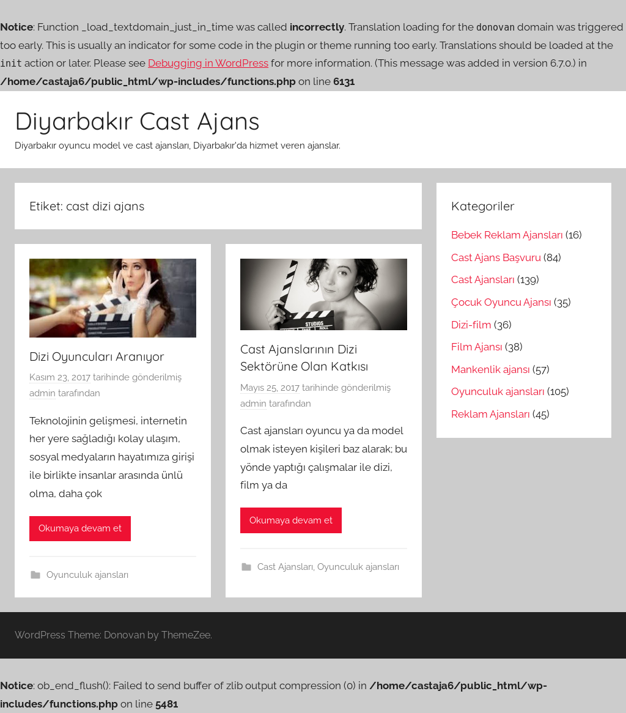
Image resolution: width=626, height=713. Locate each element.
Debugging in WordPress (208, 63)
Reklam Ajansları (490, 414)
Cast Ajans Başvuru (496, 257)
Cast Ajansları (285, 566)
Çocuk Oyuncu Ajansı (501, 302)
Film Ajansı (477, 347)
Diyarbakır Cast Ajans (137, 120)
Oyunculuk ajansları (87, 574)
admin (42, 393)
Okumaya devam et (80, 528)
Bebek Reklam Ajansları (507, 235)
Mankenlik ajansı (490, 369)
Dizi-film (471, 325)
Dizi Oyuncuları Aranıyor (96, 356)
